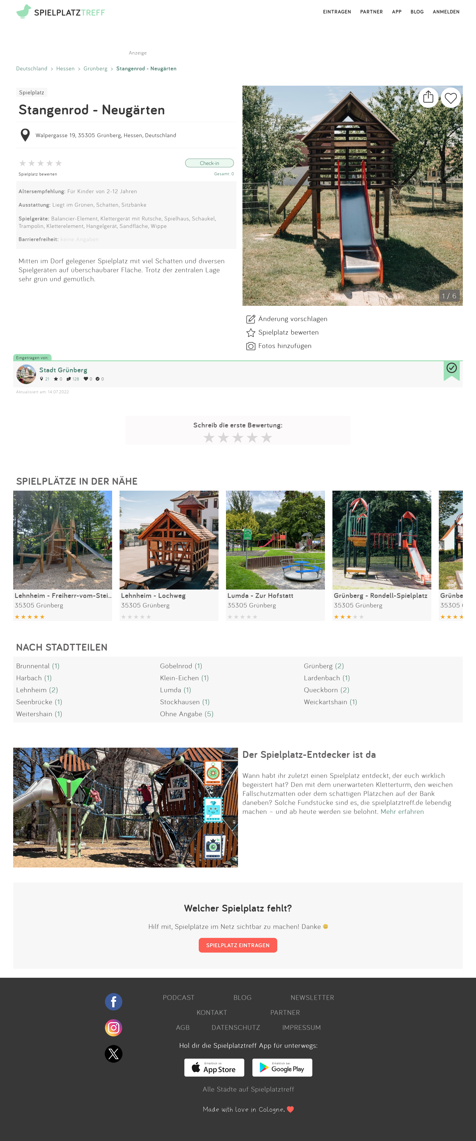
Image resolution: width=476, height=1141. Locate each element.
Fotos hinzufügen (285, 345)
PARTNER (371, 12)
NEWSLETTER (312, 997)
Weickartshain (325, 701)
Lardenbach (322, 677)
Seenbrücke (34, 701)
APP (397, 12)
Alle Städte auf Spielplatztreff (248, 1088)
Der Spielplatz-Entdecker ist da (309, 754)
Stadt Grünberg (63, 369)
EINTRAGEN (337, 12)
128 (73, 379)
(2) (339, 665)
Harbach (29, 677)
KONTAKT (212, 1012)
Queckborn (321, 689)
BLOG (417, 12)
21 (44, 379)
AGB (183, 1027)
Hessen (65, 68)
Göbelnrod (176, 665)
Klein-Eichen (179, 677)
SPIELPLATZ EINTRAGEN (238, 945)
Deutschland (32, 68)
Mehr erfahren (402, 811)
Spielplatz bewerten (38, 174)
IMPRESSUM (301, 1027)
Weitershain (34, 713)
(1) (56, 665)
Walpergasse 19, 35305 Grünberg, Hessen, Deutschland (106, 135)
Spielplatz (31, 92)
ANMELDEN (446, 12)
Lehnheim (31, 689)
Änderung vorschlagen (293, 318)
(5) (209, 713)
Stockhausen (180, 701)
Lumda (170, 689)
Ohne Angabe (181, 713)
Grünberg (96, 68)
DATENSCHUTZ (236, 1027)
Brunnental (33, 665)
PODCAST (179, 997)
